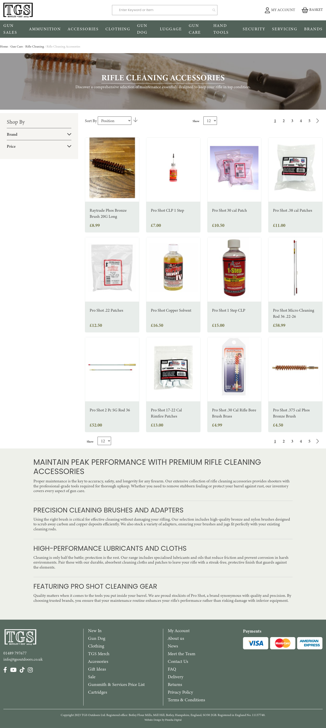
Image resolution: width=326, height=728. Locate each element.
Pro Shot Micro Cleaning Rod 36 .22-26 (293, 313)
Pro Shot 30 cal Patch (229, 210)
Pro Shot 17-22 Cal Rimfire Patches (166, 413)
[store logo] (54, 10)
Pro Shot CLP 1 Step (167, 210)
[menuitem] (13, 29)
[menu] (163, 29)
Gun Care (16, 46)
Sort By (91, 121)
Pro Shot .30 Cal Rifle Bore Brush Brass (234, 413)
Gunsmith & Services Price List (116, 684)
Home (4, 46)
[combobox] (164, 10)
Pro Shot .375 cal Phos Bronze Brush (291, 413)
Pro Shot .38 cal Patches (292, 210)
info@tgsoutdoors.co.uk (23, 659)
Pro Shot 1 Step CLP (228, 310)
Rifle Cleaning (35, 46)
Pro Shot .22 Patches (106, 310)
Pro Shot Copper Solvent (171, 310)
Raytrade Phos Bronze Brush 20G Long (108, 213)
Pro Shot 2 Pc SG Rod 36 (110, 410)
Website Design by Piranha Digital (163, 720)
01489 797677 (15, 653)
